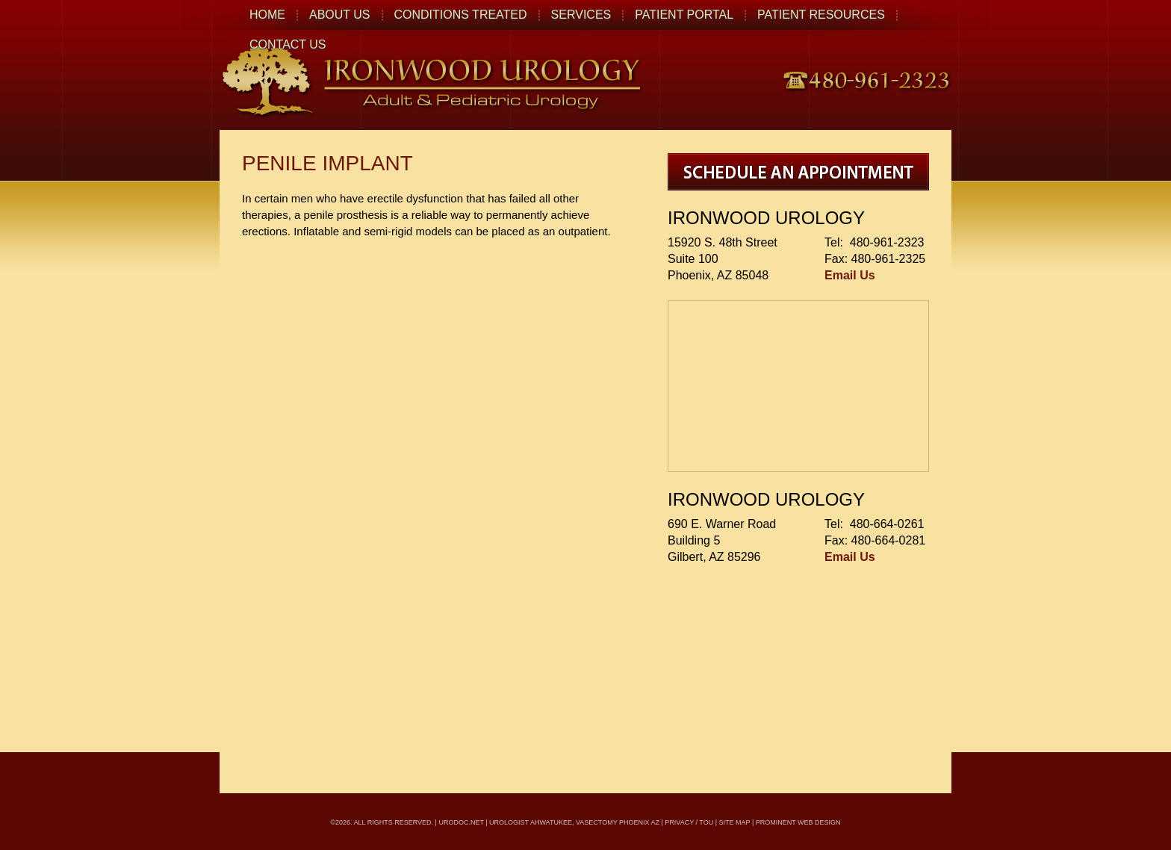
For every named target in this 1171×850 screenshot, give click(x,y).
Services (581, 14)
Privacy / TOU (689, 822)
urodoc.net (460, 822)
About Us (339, 14)
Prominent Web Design (798, 822)
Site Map (735, 822)
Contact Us (287, 44)
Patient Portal (684, 14)
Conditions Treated (460, 14)
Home (267, 14)
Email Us (849, 275)
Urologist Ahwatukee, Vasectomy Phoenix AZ (574, 822)
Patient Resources (821, 14)
